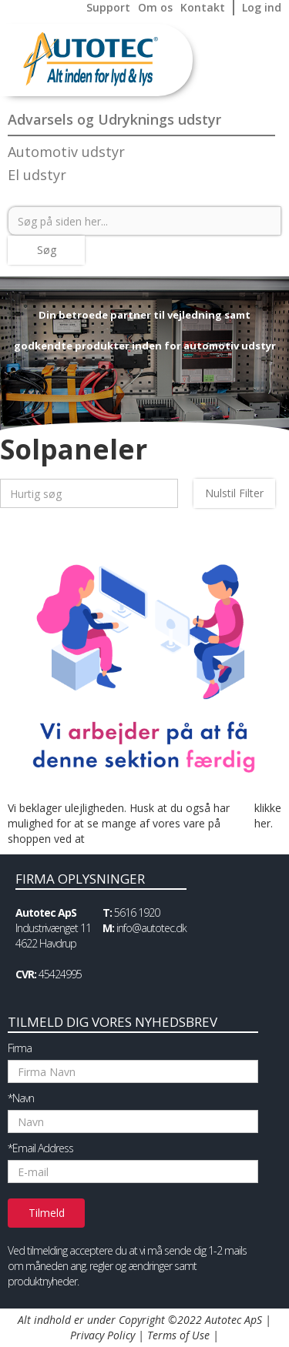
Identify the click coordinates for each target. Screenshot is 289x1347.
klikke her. (267, 816)
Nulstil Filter (234, 493)
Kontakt (202, 7)
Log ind (261, 7)
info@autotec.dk (151, 928)
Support (108, 7)
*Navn (21, 1098)
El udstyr (37, 174)
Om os (155, 7)
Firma (20, 1048)
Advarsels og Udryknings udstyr (114, 119)
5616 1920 (137, 912)
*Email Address (40, 1148)
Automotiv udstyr (66, 151)
